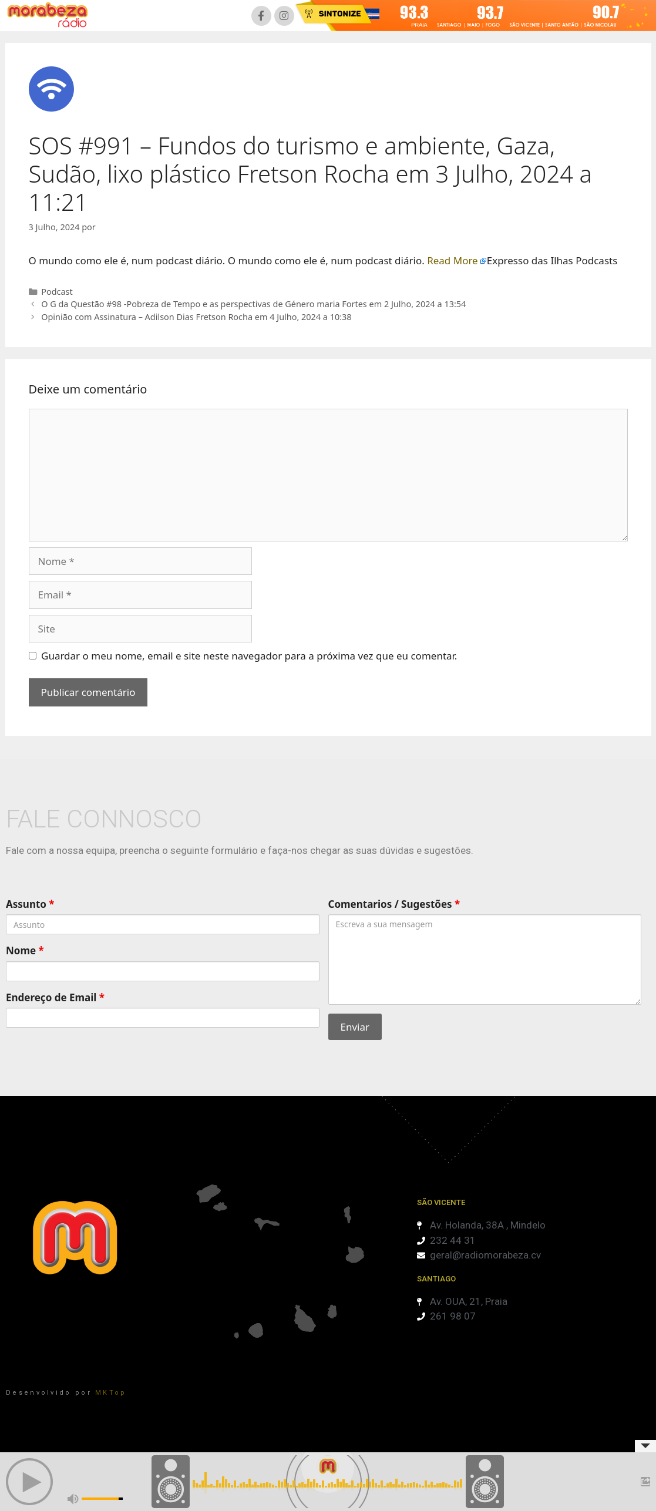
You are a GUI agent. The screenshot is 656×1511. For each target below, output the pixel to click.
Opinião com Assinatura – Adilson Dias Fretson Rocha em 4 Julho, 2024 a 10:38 (196, 316)
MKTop (111, 1392)
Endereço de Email (55, 997)
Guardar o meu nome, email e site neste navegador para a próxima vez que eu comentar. (249, 655)
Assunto (30, 904)
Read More (452, 260)
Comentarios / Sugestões (394, 904)
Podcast (57, 291)
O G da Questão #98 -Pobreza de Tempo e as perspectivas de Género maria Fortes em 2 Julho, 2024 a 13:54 (253, 303)
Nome (25, 950)
